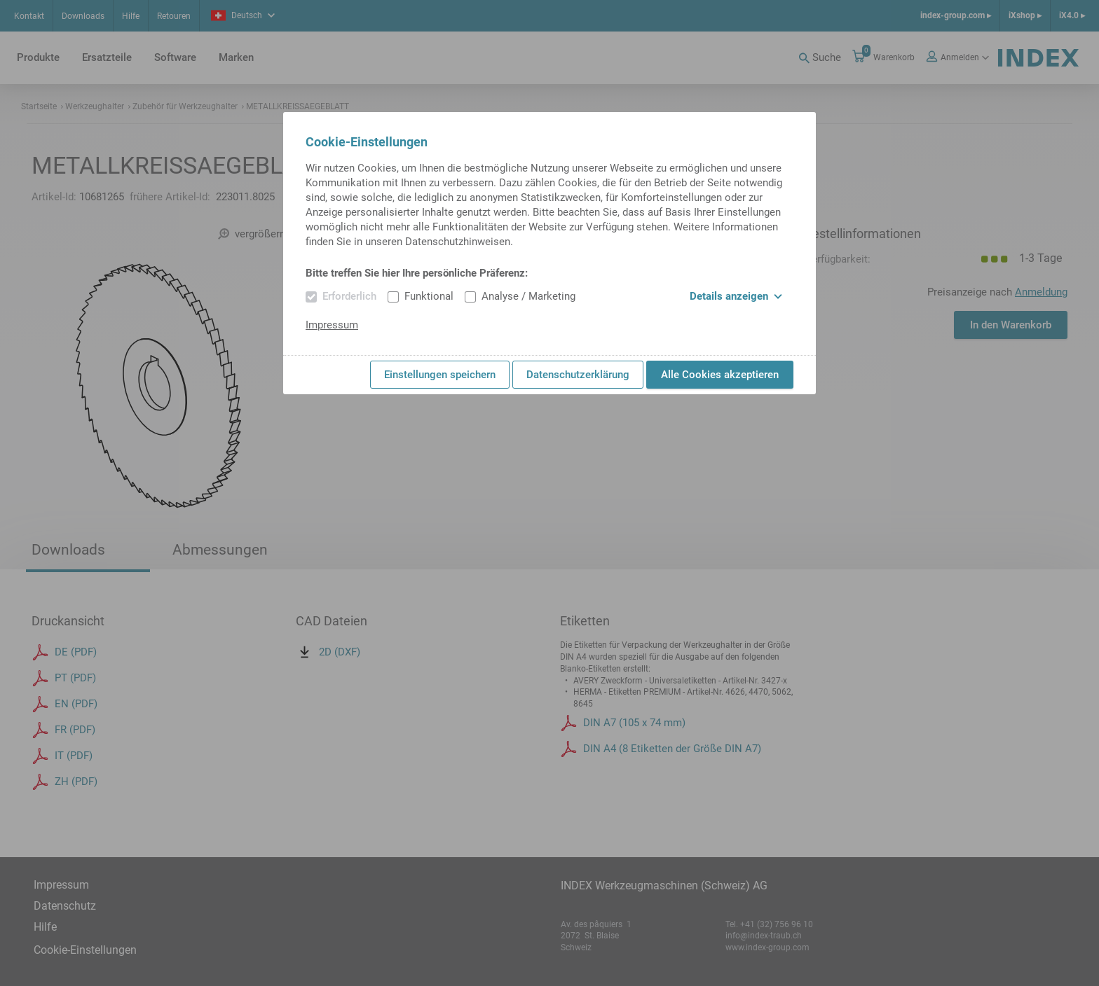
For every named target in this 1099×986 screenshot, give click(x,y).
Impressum (332, 325)
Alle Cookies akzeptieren (720, 374)
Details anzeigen (736, 296)
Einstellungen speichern (440, 374)
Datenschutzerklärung (577, 374)
